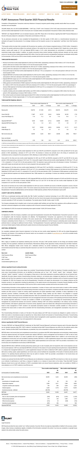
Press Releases (18, 14)
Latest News (6, 14)
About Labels (31, 14)
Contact (42, 14)
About (7, 443)
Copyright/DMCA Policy (53, 443)
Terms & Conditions (40, 443)
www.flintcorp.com (57, 233)
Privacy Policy (63, 443)
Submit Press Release (28, 443)
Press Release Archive (16, 443)
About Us (50, 14)
